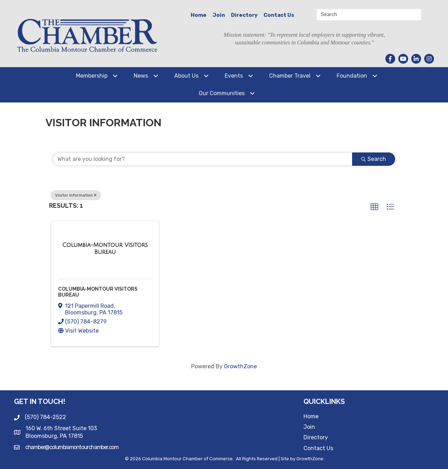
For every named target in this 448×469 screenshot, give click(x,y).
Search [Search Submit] (373, 159)
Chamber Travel (289, 75)
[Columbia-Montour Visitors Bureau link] (105, 248)
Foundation (352, 75)
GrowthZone (240, 366)
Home (198, 15)
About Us (186, 75)
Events (234, 75)
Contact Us (279, 15)
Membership (91, 75)
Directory (244, 15)
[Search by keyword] (202, 159)
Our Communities (222, 93)
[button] (375, 207)
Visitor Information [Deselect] (76, 195)
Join (218, 15)
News (141, 75)
